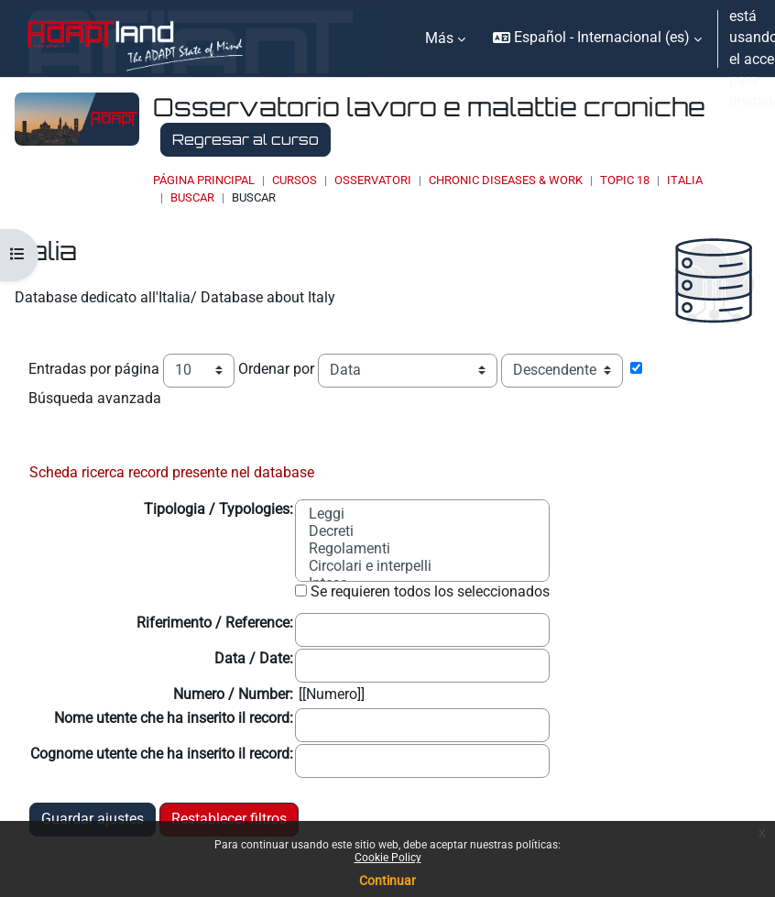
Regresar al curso (245, 139)
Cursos (294, 180)
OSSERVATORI (372, 180)
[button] (596, 38)
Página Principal (204, 180)
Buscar (192, 197)
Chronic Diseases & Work (506, 180)
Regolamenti (349, 549)
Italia (685, 180)
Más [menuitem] (439, 38)
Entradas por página (93, 369)
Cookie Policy (388, 857)
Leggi (326, 514)
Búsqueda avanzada (94, 398)
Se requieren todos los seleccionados (430, 592)
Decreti (331, 532)
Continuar (387, 880)
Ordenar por (276, 369)
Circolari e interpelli (370, 566)
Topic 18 (624, 180)
